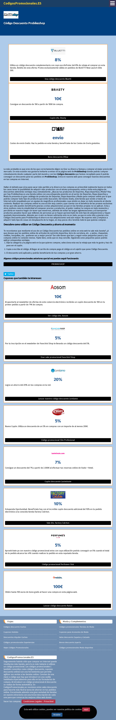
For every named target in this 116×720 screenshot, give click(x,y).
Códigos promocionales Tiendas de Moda (76, 627)
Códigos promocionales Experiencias (19, 642)
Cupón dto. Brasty (58, 118)
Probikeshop (58, 264)
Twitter (9, 274)
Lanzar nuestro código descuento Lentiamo (58, 399)
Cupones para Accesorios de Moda (73, 632)
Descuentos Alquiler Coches (16, 637)
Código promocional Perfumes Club (58, 564)
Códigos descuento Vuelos (15, 627)
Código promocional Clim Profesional (58, 440)
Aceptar (57, 714)
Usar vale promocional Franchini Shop (58, 357)
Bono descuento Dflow (58, 157)
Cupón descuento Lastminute (58, 481)
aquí (86, 709)
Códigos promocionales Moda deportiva (76, 648)
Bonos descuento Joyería (70, 642)
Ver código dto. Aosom (58, 316)
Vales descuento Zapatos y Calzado (74, 637)
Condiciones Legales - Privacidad (38, 701)
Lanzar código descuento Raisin (57, 606)
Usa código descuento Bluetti (58, 79)
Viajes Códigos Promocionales (16, 648)
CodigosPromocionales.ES (22, 3)
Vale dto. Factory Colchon (58, 523)
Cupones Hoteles (11, 632)
